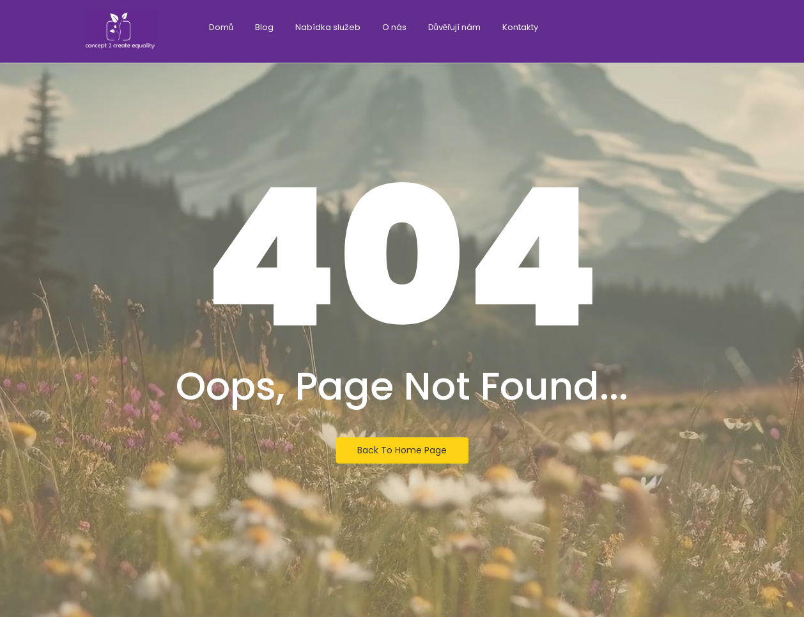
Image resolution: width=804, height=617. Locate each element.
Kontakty (520, 27)
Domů (221, 27)
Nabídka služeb (327, 27)
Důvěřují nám (454, 27)
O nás (394, 27)
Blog (264, 27)
